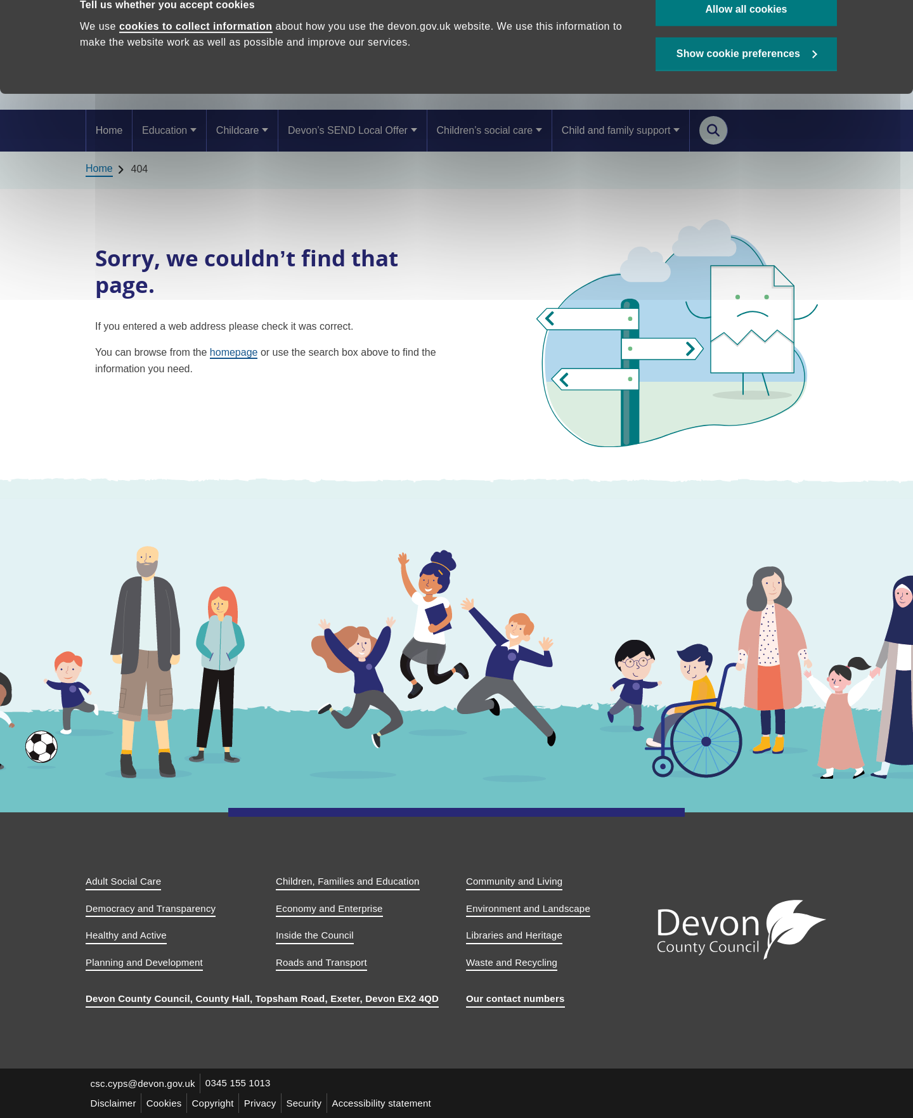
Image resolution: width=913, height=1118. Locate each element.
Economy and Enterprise (329, 908)
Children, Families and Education (348, 881)
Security (306, 1103)
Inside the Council (315, 935)
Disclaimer (113, 1103)
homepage (234, 352)
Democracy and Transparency (151, 908)
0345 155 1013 (238, 1083)
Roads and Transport (321, 962)
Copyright (214, 1103)
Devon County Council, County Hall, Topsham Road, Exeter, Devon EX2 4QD (262, 998)
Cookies (165, 1103)
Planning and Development (144, 962)
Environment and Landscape (528, 908)
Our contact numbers (515, 998)
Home (109, 130)
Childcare (237, 130)
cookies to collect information (196, 61)
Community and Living (514, 881)
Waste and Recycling (511, 962)
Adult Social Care (123, 881)
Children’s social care (484, 130)
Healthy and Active (126, 935)
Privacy (262, 1103)
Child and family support (616, 130)
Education (164, 130)
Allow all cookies (746, 44)
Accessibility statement (384, 1103)
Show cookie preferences (738, 89)
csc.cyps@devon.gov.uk (143, 1083)
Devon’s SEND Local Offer (348, 130)
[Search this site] (713, 130)
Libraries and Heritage (514, 935)
